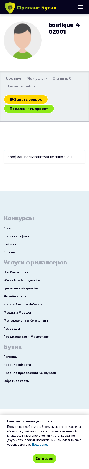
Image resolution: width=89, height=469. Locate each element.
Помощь (10, 357)
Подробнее (40, 444)
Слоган (9, 252)
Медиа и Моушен (18, 312)
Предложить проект (29, 108)
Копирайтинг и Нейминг (23, 304)
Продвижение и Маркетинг (26, 336)
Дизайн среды (15, 296)
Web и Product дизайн (22, 280)
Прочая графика (17, 236)
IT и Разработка (16, 272)
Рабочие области (17, 365)
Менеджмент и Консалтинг (26, 320)
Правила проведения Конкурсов (30, 373)
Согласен (44, 458)
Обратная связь (16, 381)
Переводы (12, 328)
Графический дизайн (21, 288)
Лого (7, 228)
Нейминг (11, 244)
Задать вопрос (26, 99)
